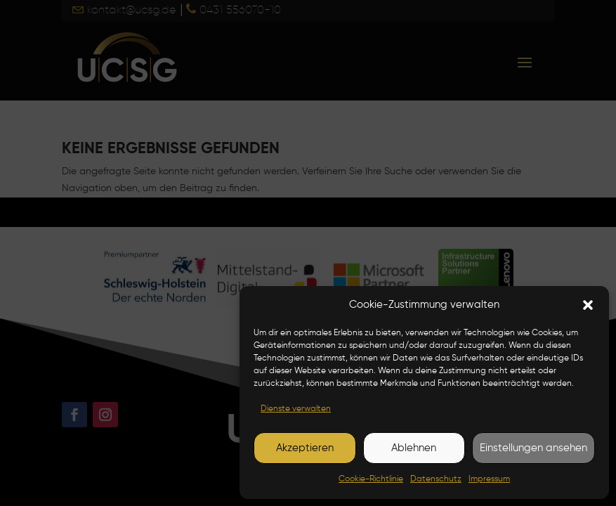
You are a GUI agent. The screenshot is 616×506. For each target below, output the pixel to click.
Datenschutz (435, 479)
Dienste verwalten (296, 409)
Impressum (489, 479)
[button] (588, 305)
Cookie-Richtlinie (371, 479)
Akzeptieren (305, 448)
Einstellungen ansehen (533, 448)
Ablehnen (413, 448)
